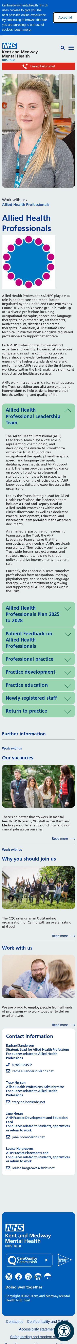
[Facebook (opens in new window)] (18, 1276)
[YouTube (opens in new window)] (47, 1276)
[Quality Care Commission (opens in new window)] (29, 1260)
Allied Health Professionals (25, 204)
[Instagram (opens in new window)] (28, 1276)
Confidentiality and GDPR (47, 1322)
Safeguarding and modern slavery (37, 1337)
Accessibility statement (37, 1329)
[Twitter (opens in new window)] (8, 1276)
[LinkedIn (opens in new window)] (38, 1276)
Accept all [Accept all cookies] (65, 17)
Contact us (14, 1322)
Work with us (13, 199)
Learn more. (22, 29)
